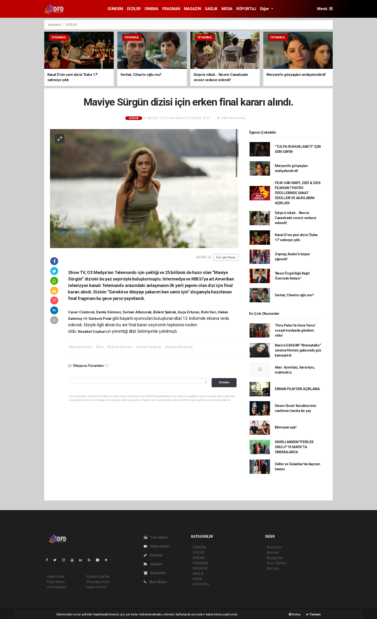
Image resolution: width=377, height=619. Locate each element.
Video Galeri (156, 546)
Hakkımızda (55, 576)
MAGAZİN (192, 8)
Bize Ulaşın (155, 582)
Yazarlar (153, 555)
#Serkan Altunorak (179, 347)
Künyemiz (155, 573)
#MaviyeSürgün (80, 347)
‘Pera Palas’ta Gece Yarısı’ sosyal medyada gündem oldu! (295, 330)
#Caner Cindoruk (148, 347)
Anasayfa (55, 24)
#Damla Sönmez (119, 347)
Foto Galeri (156, 537)
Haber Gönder (96, 587)
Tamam (313, 614)
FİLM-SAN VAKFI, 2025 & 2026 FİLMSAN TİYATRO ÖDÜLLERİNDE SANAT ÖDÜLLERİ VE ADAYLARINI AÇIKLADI (297, 193)
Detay (295, 614)
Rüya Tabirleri (277, 563)
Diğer (265, 8)
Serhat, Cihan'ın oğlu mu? (294, 295)
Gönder (224, 382)
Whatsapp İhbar (98, 582)
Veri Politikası (56, 587)
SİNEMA (151, 8)
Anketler (273, 552)
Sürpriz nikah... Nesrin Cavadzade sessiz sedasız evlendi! (295, 218)
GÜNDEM (115, 8)
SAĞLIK (211, 8)
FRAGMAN (171, 8)
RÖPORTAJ (246, 8)
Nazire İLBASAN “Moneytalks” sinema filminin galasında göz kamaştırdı (298, 350)
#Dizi (99, 347)
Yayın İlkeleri (56, 582)
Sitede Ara (274, 547)
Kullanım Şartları (98, 576)
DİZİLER (134, 8)
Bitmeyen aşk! (285, 427)
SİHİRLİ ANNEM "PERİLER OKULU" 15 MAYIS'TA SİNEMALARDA (294, 447)
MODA (226, 8)
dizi (178, 318)
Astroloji (273, 568)
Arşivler (153, 564)
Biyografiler (275, 558)
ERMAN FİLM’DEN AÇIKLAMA (297, 389)
